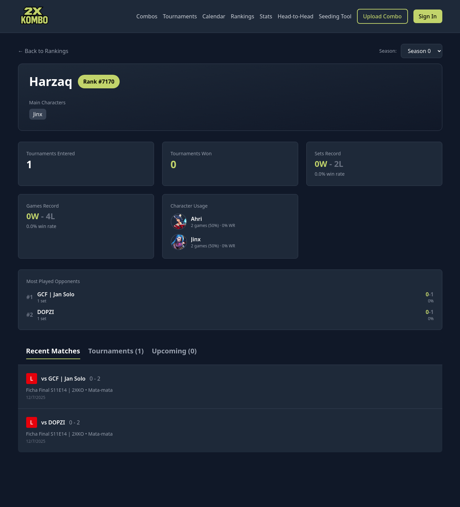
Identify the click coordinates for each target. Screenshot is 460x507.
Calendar (213, 16)
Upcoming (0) (174, 350)
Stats (266, 16)
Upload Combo (382, 16)
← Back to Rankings (43, 51)
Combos (146, 16)
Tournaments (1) (116, 350)
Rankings (242, 16)
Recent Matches (53, 350)
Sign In (428, 16)
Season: (387, 51)
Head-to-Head (295, 16)
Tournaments (180, 16)
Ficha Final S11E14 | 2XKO (55, 390)
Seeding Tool (335, 16)
